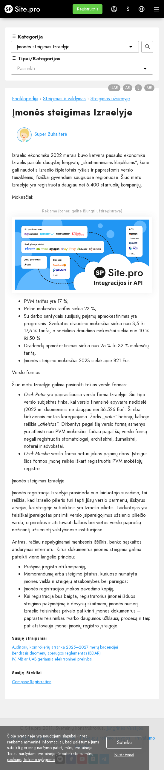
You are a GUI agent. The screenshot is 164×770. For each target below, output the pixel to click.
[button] (87, 9)
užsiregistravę (108, 211)
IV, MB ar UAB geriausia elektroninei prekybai (52, 659)
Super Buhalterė (50, 134)
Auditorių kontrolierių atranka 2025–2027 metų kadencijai (65, 647)
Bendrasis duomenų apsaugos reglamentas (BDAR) (56, 653)
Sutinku (124, 742)
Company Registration (31, 682)
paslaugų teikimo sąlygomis (31, 760)
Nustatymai (124, 755)
